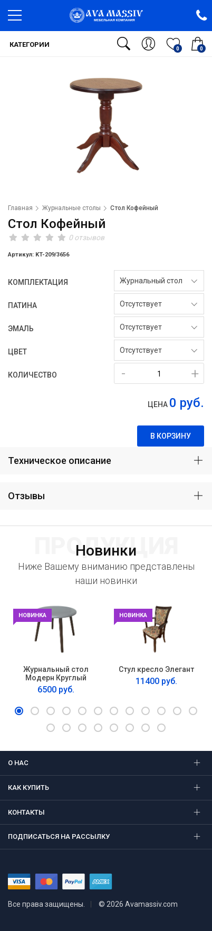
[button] (19, 711)
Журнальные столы (71, 208)
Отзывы (26, 495)
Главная (20, 208)
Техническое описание (59, 460)
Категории (29, 44)
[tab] (106, 460)
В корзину (170, 436)
